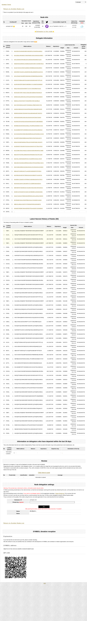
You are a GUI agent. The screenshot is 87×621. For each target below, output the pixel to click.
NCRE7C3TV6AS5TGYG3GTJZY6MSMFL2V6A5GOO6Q (28, 192)
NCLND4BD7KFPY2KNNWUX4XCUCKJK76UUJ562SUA (28, 129)
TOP (44, 583)
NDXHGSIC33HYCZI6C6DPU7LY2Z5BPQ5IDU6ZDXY (27, 183)
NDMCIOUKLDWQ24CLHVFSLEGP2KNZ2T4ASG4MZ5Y (28, 96)
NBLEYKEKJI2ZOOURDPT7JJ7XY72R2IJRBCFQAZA (27, 88)
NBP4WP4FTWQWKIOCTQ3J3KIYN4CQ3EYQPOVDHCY (28, 187)
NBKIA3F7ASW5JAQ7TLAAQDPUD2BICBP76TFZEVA (27, 171)
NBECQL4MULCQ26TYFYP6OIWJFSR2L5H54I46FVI (27, 204)
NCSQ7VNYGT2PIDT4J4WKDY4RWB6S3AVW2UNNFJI (28, 67)
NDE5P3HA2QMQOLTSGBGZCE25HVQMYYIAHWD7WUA (29, 63)
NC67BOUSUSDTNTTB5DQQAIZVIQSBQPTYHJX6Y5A (28, 175)
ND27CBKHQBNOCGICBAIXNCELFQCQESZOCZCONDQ (28, 167)
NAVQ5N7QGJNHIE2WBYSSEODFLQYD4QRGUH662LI (28, 51)
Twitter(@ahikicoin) (60, 493)
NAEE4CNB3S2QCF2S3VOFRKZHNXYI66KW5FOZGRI (28, 109)
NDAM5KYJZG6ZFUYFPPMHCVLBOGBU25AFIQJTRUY (28, 179)
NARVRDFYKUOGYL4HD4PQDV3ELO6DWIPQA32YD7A (28, 72)
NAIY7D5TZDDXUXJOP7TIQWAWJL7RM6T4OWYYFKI (28, 105)
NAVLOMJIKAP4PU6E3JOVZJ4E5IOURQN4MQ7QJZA (27, 59)
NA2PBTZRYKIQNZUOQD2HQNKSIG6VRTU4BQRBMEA (28, 121)
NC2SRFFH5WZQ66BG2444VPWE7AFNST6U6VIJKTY (28, 138)
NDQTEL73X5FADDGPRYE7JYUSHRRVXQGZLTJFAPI (28, 158)
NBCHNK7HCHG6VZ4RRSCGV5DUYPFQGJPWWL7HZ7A (29, 163)
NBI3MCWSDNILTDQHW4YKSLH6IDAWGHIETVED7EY (28, 113)
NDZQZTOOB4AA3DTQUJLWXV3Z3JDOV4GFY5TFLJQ (28, 80)
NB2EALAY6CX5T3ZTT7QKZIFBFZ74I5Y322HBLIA (27, 100)
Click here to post (44, 472)
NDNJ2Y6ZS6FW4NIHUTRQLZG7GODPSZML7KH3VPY (28, 142)
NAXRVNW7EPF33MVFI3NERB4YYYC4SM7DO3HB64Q (28, 84)
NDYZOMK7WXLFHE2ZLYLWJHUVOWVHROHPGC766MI (28, 150)
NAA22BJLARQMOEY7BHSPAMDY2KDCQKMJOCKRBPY (28, 55)
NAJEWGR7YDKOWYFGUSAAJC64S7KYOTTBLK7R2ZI (28, 146)
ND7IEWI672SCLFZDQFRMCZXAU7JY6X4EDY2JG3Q (27, 200)
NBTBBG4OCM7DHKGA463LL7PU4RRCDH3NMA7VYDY (28, 125)
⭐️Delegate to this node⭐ (44, 31)
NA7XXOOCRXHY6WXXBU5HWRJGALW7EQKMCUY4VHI (29, 134)
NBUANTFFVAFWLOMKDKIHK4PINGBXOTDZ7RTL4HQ (28, 154)
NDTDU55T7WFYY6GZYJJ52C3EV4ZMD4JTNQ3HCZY (28, 92)
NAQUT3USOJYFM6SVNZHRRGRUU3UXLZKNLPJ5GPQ (28, 196)
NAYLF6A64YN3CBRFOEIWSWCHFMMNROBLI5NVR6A (28, 76)
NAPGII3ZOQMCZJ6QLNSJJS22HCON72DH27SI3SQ (27, 117)
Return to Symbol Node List (14, 9)
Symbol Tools (6, 4)
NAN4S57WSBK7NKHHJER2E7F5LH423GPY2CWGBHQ (28, 208)
